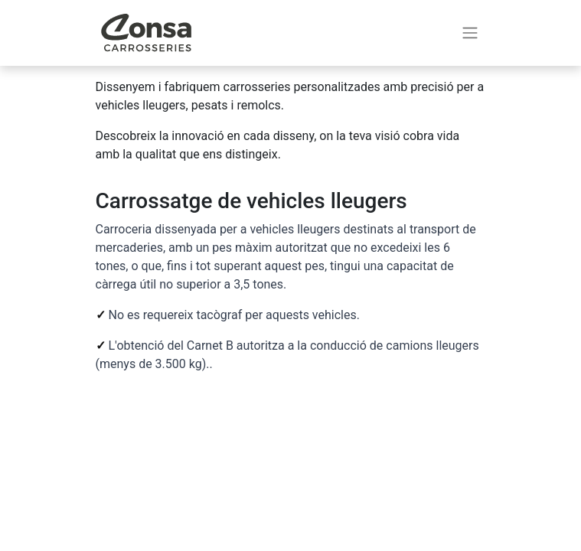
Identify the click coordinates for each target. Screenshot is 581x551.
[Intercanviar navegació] (470, 33)
